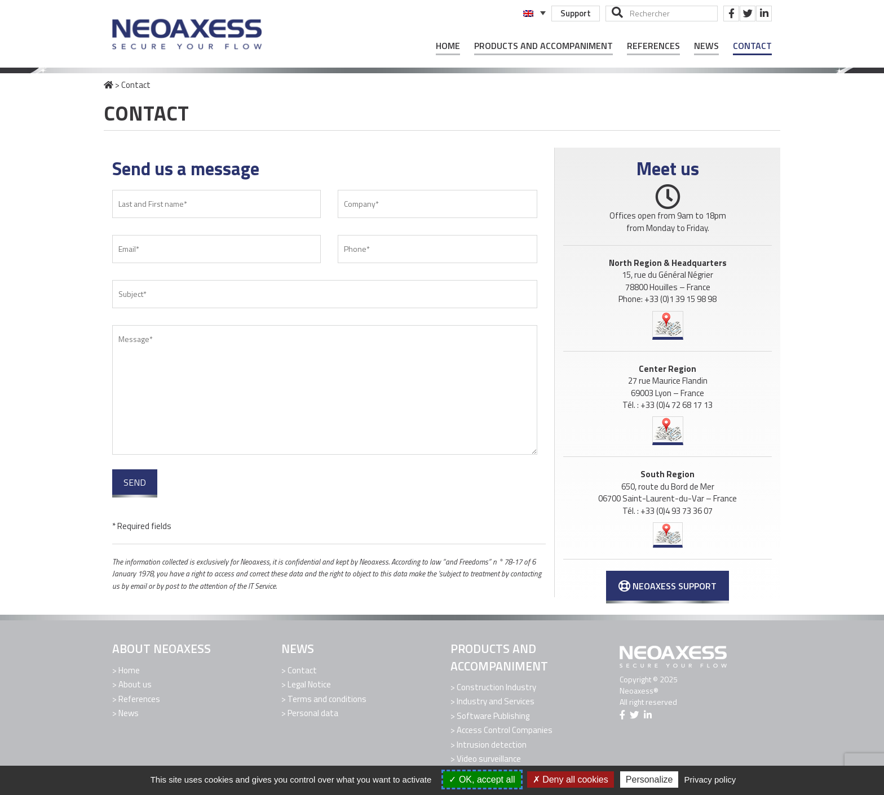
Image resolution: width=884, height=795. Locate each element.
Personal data (313, 713)
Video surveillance (489, 758)
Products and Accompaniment (543, 45)
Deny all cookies (570, 779)
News (706, 45)
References (653, 45)
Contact (752, 45)
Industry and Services (495, 701)
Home (448, 45)
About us (135, 684)
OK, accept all (482, 779)
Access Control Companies (504, 729)
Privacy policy (710, 779)
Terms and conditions (327, 698)
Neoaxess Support (667, 586)
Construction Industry (496, 687)
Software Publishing (493, 715)
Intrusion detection (492, 744)
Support (575, 13)
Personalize (649, 779)
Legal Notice (309, 684)
